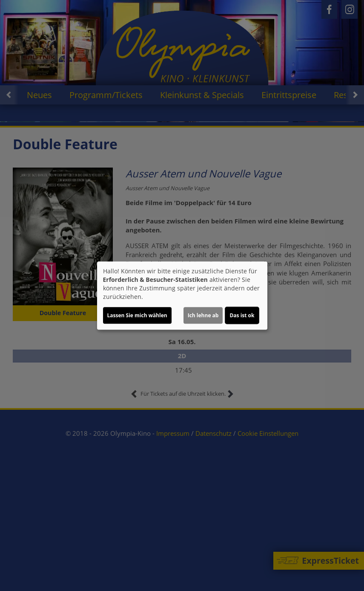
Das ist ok (241, 315)
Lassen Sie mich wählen (137, 315)
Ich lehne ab (203, 315)
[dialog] (182, 295)
